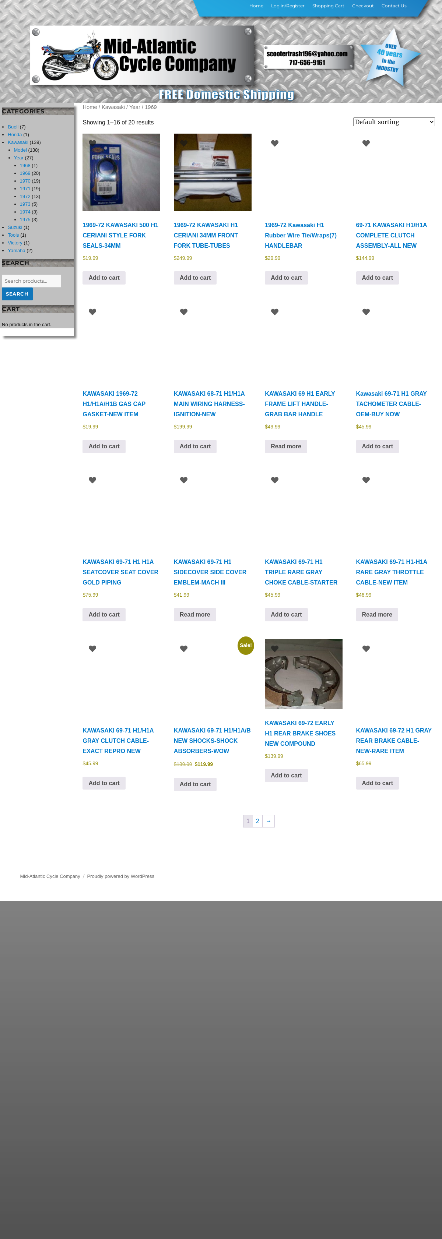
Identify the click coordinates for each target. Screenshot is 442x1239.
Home (256, 5)
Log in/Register (288, 5)
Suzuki (15, 227)
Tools (13, 235)
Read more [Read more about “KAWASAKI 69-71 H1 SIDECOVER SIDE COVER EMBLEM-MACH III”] (195, 614)
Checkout (363, 5)
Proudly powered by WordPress (120, 876)
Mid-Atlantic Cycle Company (50, 876)
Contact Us (394, 5)
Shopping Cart (328, 5)
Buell (13, 127)
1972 (25, 196)
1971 (25, 188)
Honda (15, 134)
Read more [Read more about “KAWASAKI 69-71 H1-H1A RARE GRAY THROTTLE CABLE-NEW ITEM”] (377, 614)
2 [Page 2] (257, 821)
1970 (25, 181)
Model (20, 150)
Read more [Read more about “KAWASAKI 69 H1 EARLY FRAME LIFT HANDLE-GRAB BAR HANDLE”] (286, 446)
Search (17, 294)
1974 (25, 212)
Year (134, 107)
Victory (15, 243)
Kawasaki (113, 107)
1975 (25, 219)
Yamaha (16, 250)
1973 (25, 204)
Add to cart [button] (103, 278)
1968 (25, 165)
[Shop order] (394, 121)
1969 (25, 173)
